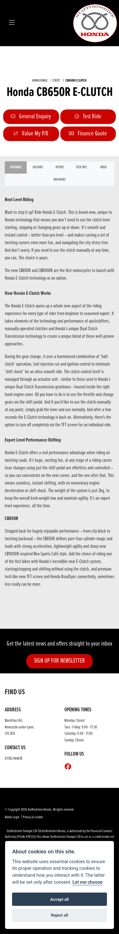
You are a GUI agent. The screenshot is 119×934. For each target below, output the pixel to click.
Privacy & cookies (33, 817)
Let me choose (87, 882)
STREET (56, 80)
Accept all (59, 899)
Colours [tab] (38, 167)
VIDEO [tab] (103, 167)
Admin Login (12, 817)
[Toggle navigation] (11, 23)
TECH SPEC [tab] (81, 167)
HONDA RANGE (40, 80)
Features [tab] (15, 167)
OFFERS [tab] (60, 167)
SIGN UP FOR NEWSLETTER (59, 661)
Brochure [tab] (60, 179)
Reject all (59, 915)
